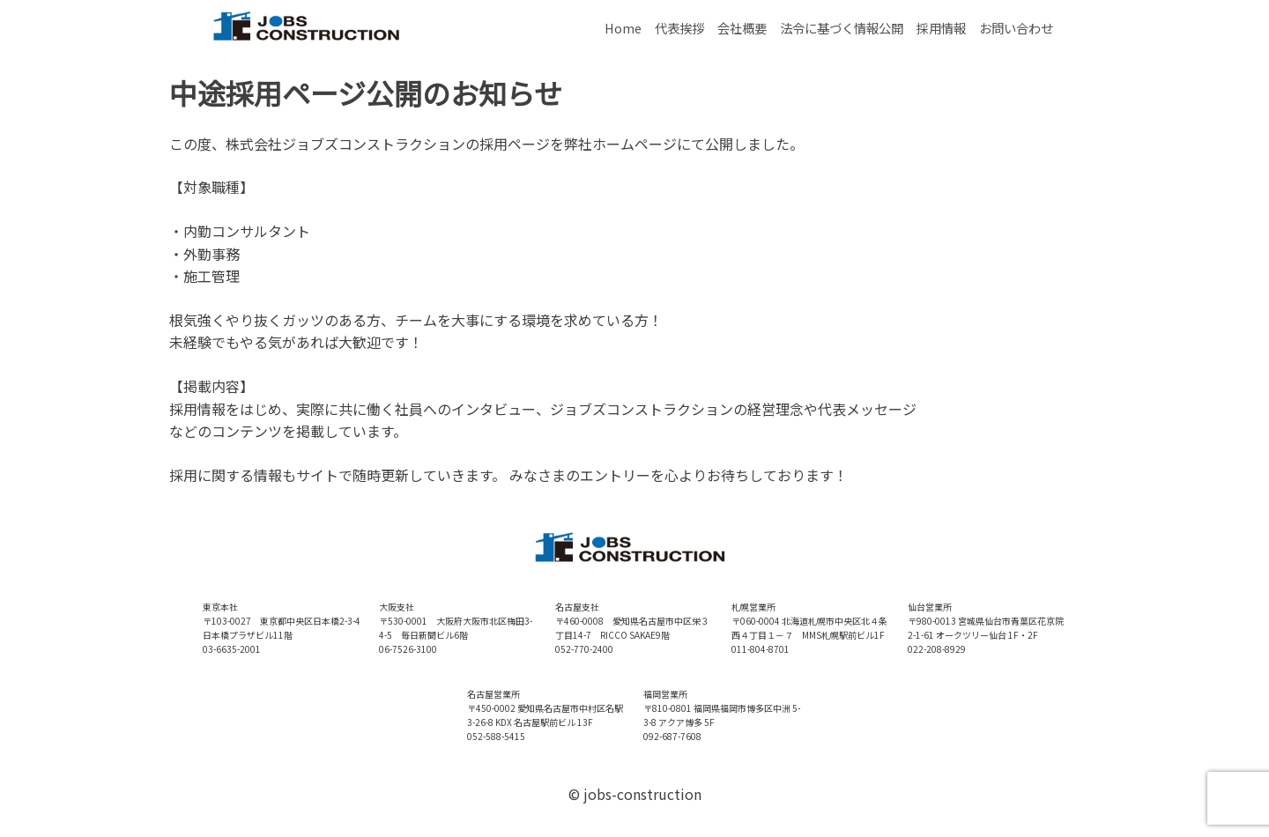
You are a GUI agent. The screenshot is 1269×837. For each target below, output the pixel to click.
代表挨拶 (679, 28)
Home (623, 28)
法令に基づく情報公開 (841, 28)
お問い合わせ (1016, 28)
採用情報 (941, 28)
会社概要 (742, 28)
